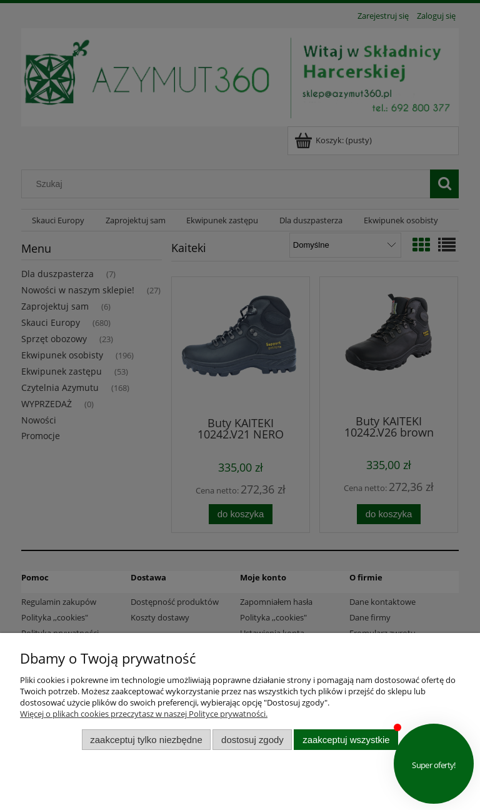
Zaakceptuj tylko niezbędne (146, 739)
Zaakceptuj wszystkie (345, 739)
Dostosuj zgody (252, 739)
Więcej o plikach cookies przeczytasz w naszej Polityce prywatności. (144, 713)
